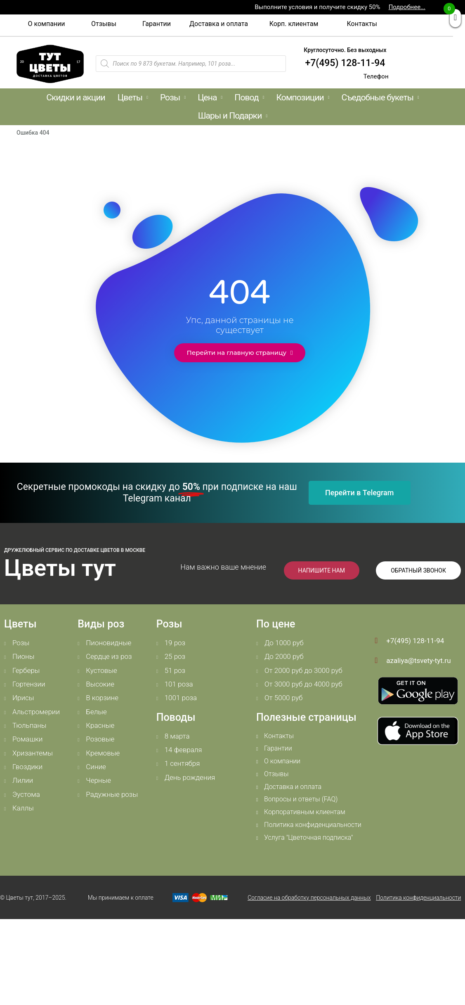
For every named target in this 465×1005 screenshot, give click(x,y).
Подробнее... (407, 7)
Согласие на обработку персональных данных (309, 897)
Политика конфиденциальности (418, 897)
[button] (46, 24)
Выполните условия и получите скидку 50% (317, 7)
